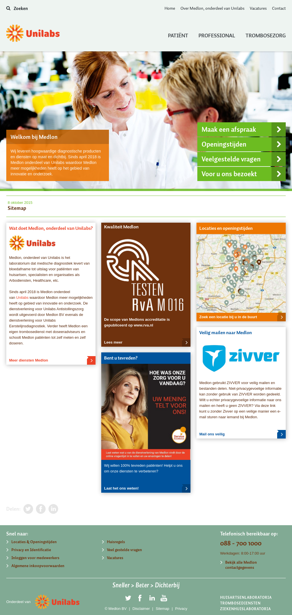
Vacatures (258, 8)
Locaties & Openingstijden (34, 542)
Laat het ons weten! (147, 488)
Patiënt (178, 34)
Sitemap (162, 608)
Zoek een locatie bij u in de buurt (242, 317)
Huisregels (116, 542)
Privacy (181, 608)
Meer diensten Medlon (52, 360)
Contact (279, 8)
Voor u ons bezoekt (244, 174)
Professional (216, 34)
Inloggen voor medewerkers (35, 558)
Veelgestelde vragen (244, 159)
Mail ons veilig (242, 434)
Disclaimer (141, 608)
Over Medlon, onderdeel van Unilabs (212, 8)
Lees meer (147, 342)
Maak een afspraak (244, 129)
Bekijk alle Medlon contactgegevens (241, 565)
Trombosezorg (266, 34)
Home (170, 8)
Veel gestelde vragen (124, 550)
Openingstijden (244, 144)
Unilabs (22, 297)
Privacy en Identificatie (31, 550)
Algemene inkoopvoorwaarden (37, 566)
